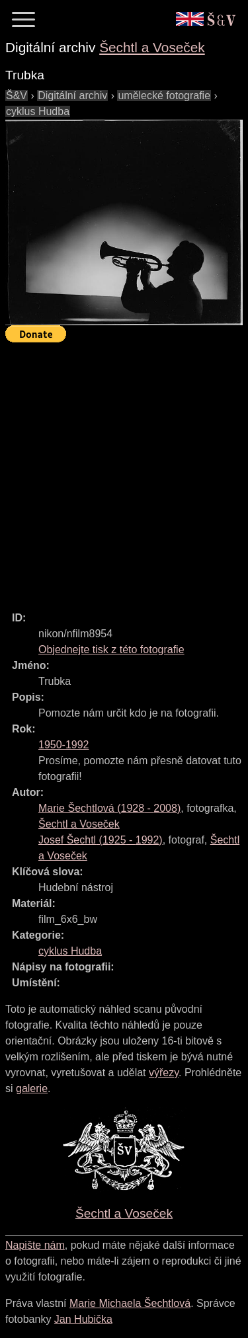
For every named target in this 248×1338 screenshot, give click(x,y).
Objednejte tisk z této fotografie (111, 649)
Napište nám (35, 1245)
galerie (32, 1088)
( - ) (109, 808)
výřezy (164, 1072)
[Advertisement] (124, 471)
